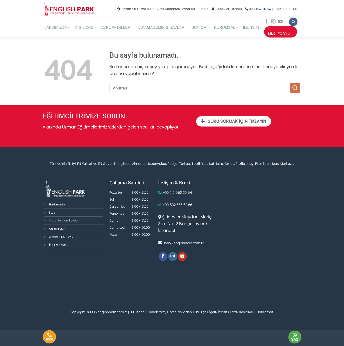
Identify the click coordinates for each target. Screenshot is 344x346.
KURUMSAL (226, 27)
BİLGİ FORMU (278, 30)
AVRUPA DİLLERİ (117, 27)
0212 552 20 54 (260, 9)
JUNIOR (200, 27)
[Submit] (295, 88)
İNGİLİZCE (85, 27)
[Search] (293, 22)
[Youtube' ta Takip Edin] (280, 21)
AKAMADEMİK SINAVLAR (163, 27)
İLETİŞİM (252, 27)
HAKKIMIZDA (57, 27)
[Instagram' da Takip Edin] (273, 21)
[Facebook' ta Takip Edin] (266, 21)
